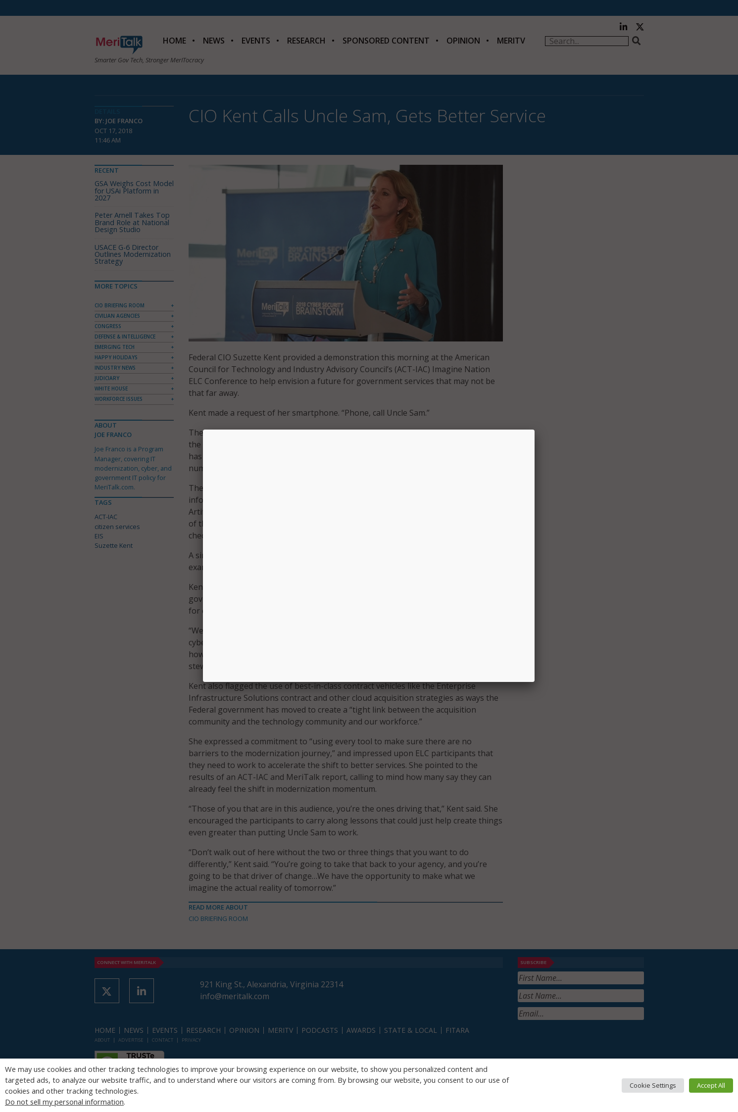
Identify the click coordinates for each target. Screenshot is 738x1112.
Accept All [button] (711, 1085)
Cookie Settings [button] (653, 1085)
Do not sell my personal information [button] (64, 1102)
